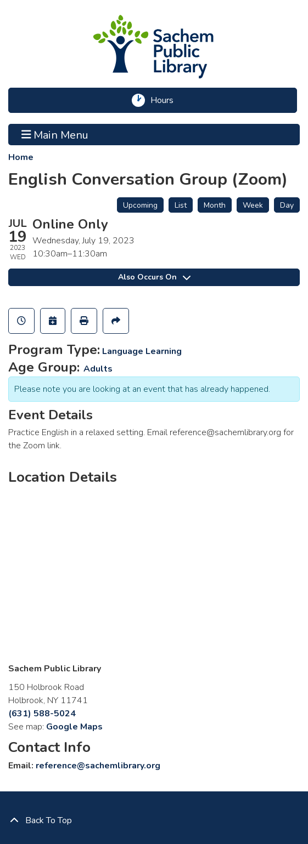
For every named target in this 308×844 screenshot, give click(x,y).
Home (20, 157)
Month (215, 205)
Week (253, 205)
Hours (165, 100)
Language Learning (142, 351)
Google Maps (74, 727)
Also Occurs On (154, 277)
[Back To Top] (154, 820)
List (181, 205)
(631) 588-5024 (42, 714)
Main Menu (55, 134)
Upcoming (140, 205)
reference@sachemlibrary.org (98, 766)
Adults (98, 369)
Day (287, 205)
